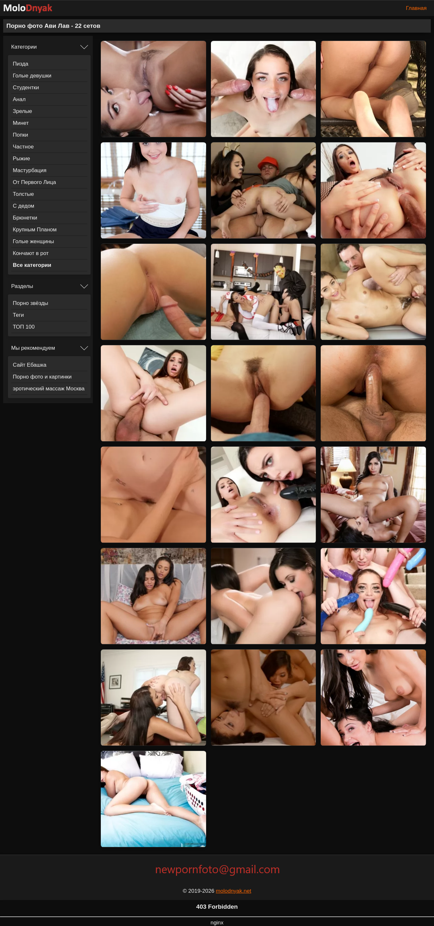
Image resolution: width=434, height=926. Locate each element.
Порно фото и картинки (42, 377)
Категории (24, 47)
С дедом (23, 206)
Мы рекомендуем (33, 348)
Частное (23, 147)
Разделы (22, 286)
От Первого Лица (34, 182)
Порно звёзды (30, 303)
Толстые (23, 194)
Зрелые (22, 111)
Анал (19, 99)
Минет (21, 123)
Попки (20, 135)
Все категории (32, 265)
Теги (18, 315)
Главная (416, 8)
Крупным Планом (35, 230)
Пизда (20, 64)
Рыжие (21, 159)
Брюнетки (25, 218)
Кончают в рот (31, 253)
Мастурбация (29, 170)
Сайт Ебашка (29, 365)
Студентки (26, 87)
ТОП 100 (24, 327)
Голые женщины (33, 241)
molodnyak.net (233, 891)
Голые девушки (32, 76)
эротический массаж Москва (48, 389)
